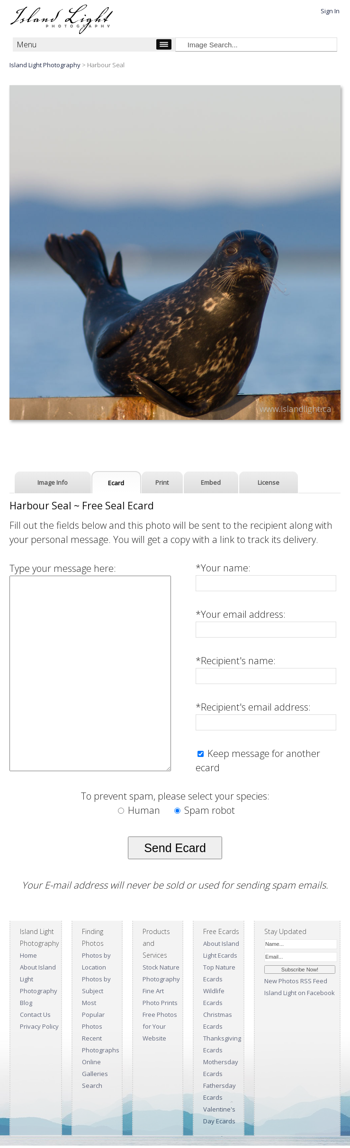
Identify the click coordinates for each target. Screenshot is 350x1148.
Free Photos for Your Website (160, 1026)
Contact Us (35, 1014)
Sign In (330, 11)
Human (140, 810)
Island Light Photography (45, 65)
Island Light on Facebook (299, 992)
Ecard (116, 483)
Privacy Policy (39, 1026)
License (268, 482)
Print (162, 482)
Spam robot (204, 810)
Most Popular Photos (93, 1014)
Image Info (52, 482)
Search (92, 1085)
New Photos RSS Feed (295, 981)
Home (28, 955)
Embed (211, 482)
